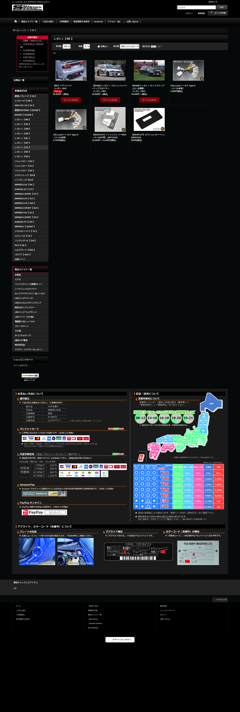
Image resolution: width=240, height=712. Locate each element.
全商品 (18, 275)
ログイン (189, 13)
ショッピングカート (167, 610)
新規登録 (201, 13)
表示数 (59, 46)
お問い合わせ (165, 619)
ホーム (18, 606)
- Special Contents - (95, 623)
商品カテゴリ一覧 (95, 615)
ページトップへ (221, 599)
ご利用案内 (20, 615)
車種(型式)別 (93, 610)
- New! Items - (93, 619)
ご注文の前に (21, 610)
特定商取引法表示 (23, 619)
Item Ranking (93, 628)
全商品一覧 (19, 80)
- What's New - (93, 606)
